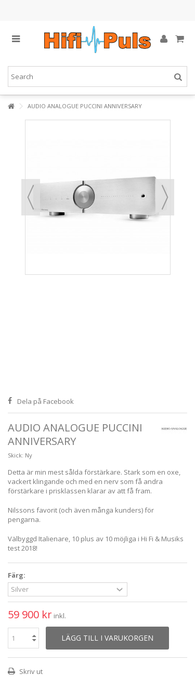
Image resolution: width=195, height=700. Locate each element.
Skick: (15, 455)
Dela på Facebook (45, 401)
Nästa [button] (164, 197)
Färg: (17, 575)
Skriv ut (30, 671)
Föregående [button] (30, 197)
